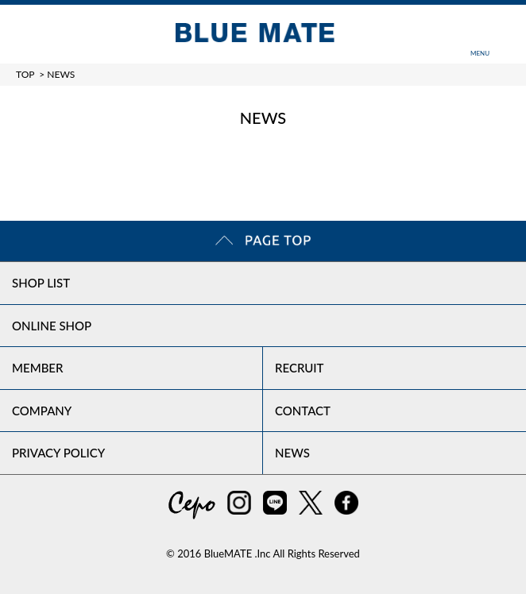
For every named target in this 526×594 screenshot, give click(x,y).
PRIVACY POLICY (58, 453)
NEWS (292, 453)
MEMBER (38, 368)
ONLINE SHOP (51, 325)
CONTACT (303, 410)
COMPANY (42, 410)
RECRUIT (299, 368)
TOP (25, 74)
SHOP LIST (41, 283)
